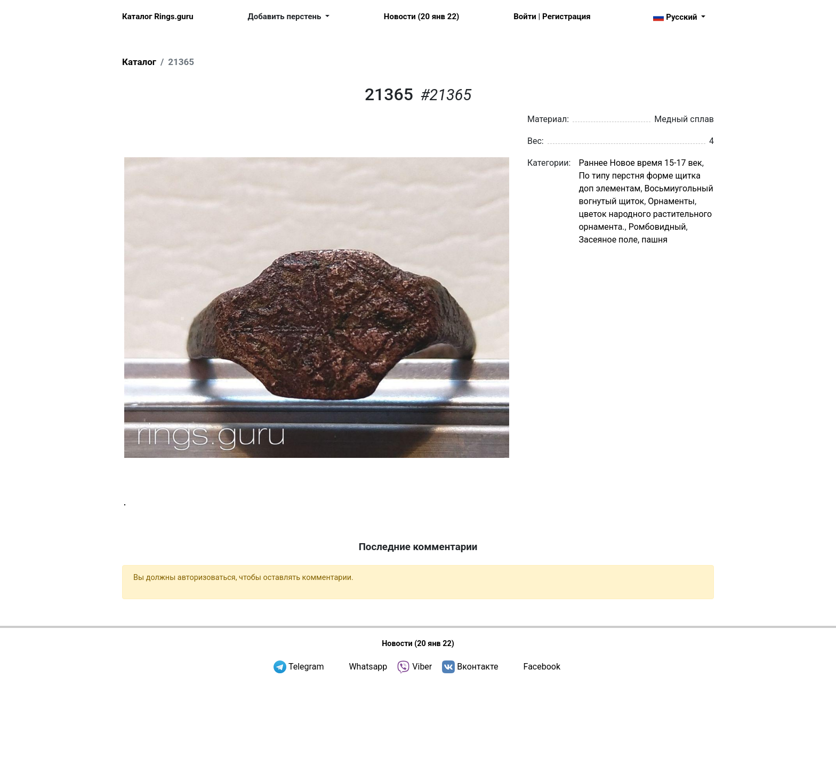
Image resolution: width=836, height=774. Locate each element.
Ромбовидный (657, 227)
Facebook (542, 758)
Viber (422, 758)
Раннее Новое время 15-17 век (640, 163)
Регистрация (566, 16)
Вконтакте (477, 758)
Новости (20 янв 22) (421, 16)
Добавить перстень (286, 16)
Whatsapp (368, 758)
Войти (524, 16)
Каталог (139, 62)
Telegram (306, 758)
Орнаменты (671, 201)
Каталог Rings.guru (158, 16)
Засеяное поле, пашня (623, 240)
